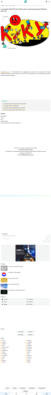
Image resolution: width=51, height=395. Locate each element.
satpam (29, 352)
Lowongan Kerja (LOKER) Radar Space (16, 290)
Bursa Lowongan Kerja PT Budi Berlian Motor (14, 110)
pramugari (29, 347)
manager (29, 340)
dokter (3, 352)
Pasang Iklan (32, 388)
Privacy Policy (42, 388)
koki (3, 358)
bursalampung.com (5, 72)
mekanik (29, 343)
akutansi (4, 342)
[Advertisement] (25, 61)
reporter (29, 350)
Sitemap (25, 391)
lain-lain (4, 362)
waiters (29, 362)
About (7, 388)
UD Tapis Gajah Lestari (13, 278)
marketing (29, 342)
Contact (15, 388)
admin (3, 340)
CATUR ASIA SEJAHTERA (13, 284)
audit (3, 345)
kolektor (4, 360)
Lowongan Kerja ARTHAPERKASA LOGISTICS (14, 108)
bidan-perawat (5, 347)
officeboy (29, 345)
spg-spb (29, 355)
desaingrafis (5, 350)
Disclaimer (22, 388)
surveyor (29, 358)
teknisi (28, 360)
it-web (3, 357)
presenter (29, 348)
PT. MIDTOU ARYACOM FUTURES (15, 266)
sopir (28, 353)
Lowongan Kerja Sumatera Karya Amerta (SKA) (14, 103)
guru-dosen (4, 355)
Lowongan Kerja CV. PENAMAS (10, 105)
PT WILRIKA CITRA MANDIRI (14, 272)
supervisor (29, 357)
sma (3, 19)
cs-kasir (4, 348)
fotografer (4, 353)
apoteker (4, 343)
